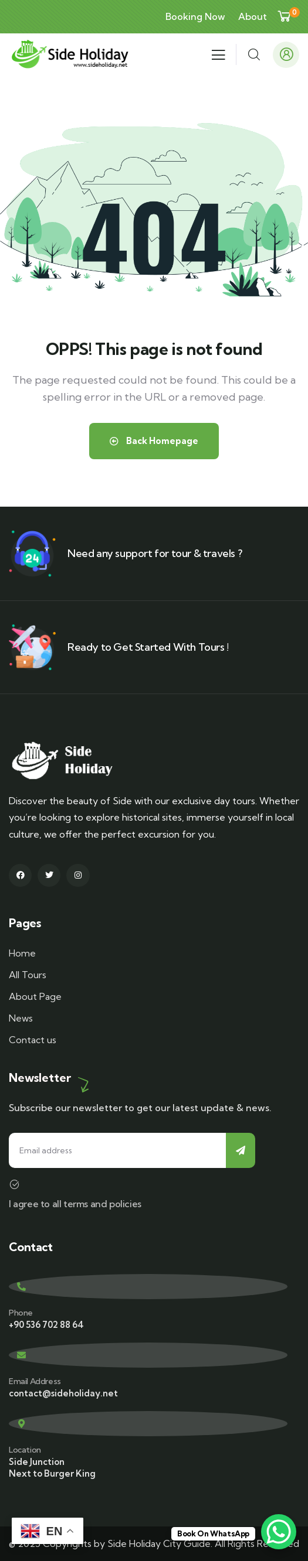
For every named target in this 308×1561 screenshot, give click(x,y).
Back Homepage (154, 440)
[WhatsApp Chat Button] (278, 1531)
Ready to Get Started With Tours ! (148, 647)
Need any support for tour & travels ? (154, 553)
